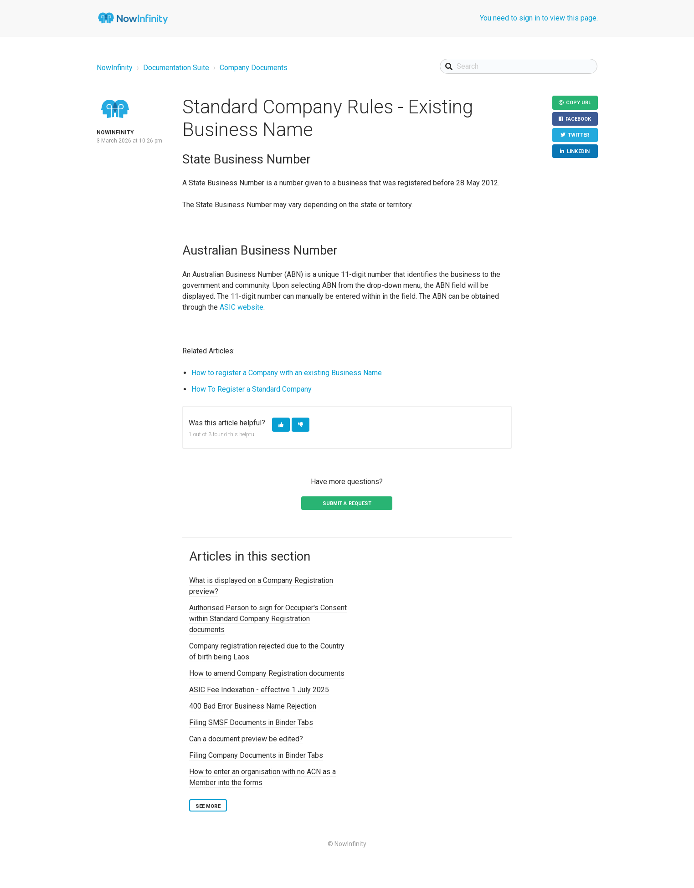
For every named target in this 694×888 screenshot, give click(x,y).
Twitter (579, 135)
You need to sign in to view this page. (539, 18)
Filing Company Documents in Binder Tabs (256, 755)
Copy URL (578, 103)
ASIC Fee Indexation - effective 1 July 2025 (259, 689)
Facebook (578, 119)
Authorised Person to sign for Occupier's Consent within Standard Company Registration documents (268, 618)
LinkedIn (578, 151)
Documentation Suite (176, 67)
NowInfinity (115, 67)
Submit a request (347, 503)
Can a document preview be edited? (246, 739)
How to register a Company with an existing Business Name (286, 372)
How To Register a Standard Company (251, 389)
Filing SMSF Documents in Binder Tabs (251, 722)
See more (208, 806)
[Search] (519, 66)
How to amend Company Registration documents (266, 673)
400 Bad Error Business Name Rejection (252, 706)
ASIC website (241, 307)
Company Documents (254, 67)
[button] (281, 425)
